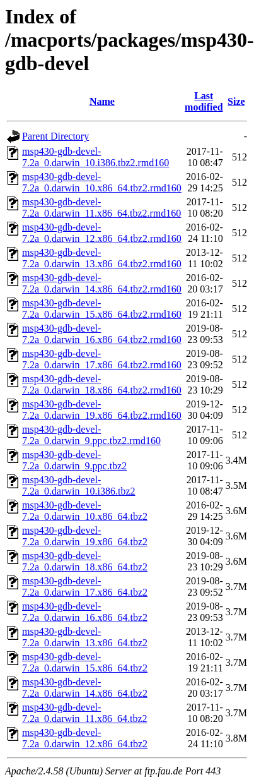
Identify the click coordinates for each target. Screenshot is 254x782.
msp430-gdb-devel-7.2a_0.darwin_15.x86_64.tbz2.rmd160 (102, 309)
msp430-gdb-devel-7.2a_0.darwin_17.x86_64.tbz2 (84, 586)
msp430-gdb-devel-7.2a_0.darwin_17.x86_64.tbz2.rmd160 (102, 359)
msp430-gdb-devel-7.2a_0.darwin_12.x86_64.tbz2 (84, 738)
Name (102, 101)
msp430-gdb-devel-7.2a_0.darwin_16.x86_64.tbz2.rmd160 (102, 334)
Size (236, 101)
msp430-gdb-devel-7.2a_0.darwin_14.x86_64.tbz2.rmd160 (102, 283)
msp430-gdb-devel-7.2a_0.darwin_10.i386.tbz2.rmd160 (95, 157)
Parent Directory (55, 136)
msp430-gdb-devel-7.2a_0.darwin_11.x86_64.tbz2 (84, 713)
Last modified (203, 101)
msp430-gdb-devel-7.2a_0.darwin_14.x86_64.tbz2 (84, 688)
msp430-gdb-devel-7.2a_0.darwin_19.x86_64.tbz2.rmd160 (102, 410)
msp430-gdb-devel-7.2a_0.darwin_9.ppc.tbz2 (74, 460)
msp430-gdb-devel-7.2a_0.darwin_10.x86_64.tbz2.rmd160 (102, 182)
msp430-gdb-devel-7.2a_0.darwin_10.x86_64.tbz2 (84, 511)
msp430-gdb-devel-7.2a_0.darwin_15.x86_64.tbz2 (84, 662)
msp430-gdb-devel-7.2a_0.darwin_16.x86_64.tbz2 (84, 612)
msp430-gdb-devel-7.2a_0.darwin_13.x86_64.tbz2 (84, 637)
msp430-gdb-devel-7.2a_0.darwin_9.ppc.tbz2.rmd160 (91, 435)
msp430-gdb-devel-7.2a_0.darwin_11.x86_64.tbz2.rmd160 (101, 207)
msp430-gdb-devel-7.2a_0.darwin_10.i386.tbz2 (79, 485)
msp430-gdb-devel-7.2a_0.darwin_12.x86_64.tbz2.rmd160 (102, 233)
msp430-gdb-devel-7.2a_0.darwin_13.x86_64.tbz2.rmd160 (102, 258)
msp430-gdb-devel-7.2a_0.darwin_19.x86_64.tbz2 (84, 536)
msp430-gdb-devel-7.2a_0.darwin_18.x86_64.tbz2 (84, 561)
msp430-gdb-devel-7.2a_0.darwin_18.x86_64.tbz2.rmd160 (102, 384)
